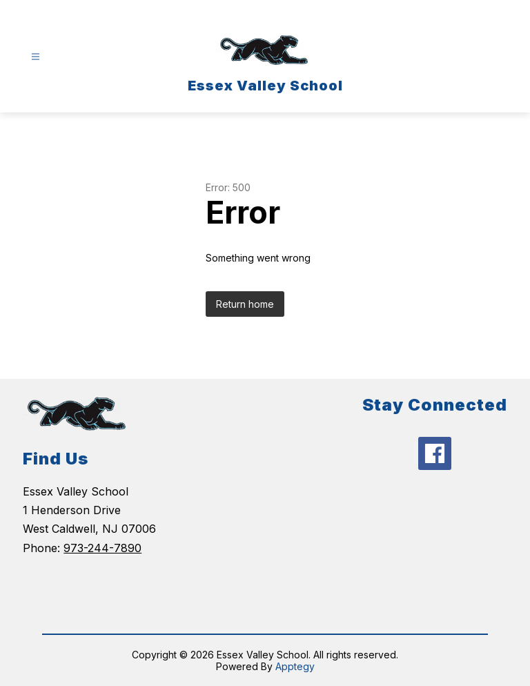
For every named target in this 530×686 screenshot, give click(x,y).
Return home (245, 304)
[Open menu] (35, 57)
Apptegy (295, 666)
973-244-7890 (102, 548)
